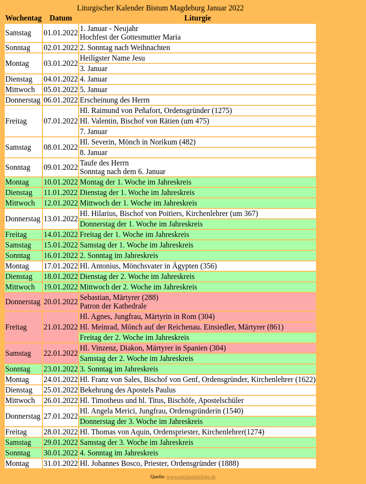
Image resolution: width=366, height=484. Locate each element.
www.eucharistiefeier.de (191, 476)
